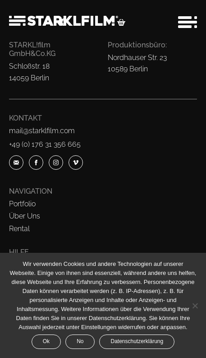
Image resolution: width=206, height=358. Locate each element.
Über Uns (24, 216)
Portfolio (22, 204)
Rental (19, 228)
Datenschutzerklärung (136, 341)
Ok (46, 341)
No (80, 341)
